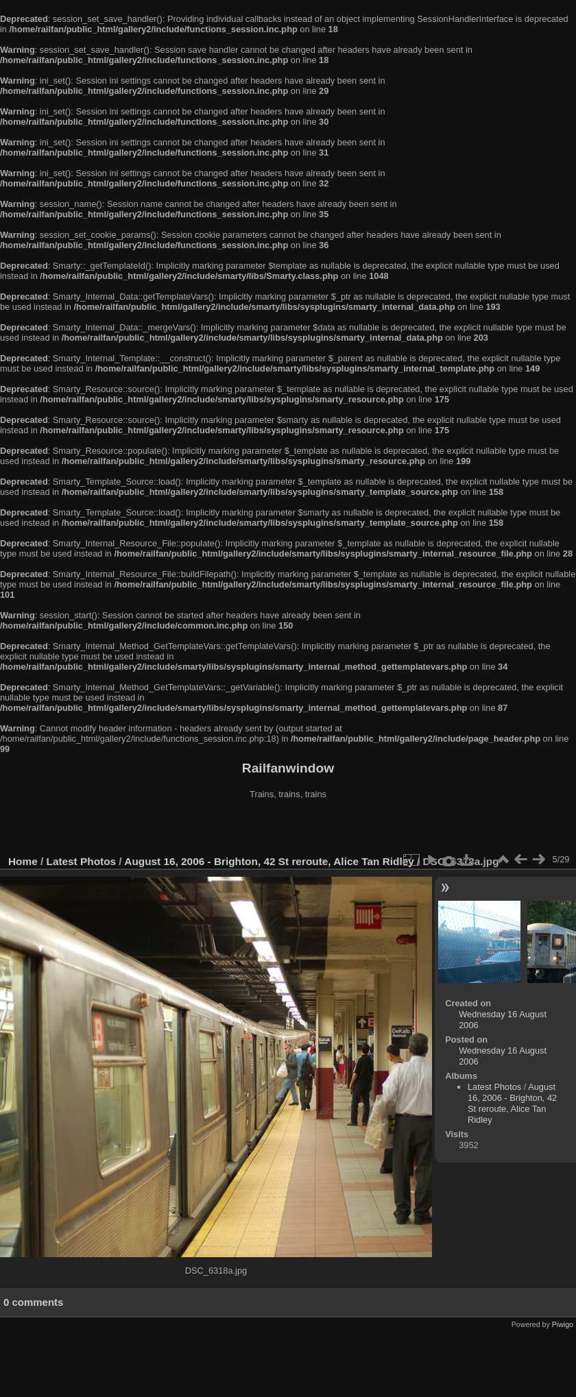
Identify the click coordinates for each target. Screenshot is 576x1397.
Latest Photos (82, 861)
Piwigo (562, 1324)
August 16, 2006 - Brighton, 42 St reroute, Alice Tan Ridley (268, 861)
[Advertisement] (288, 828)
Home (23, 861)
